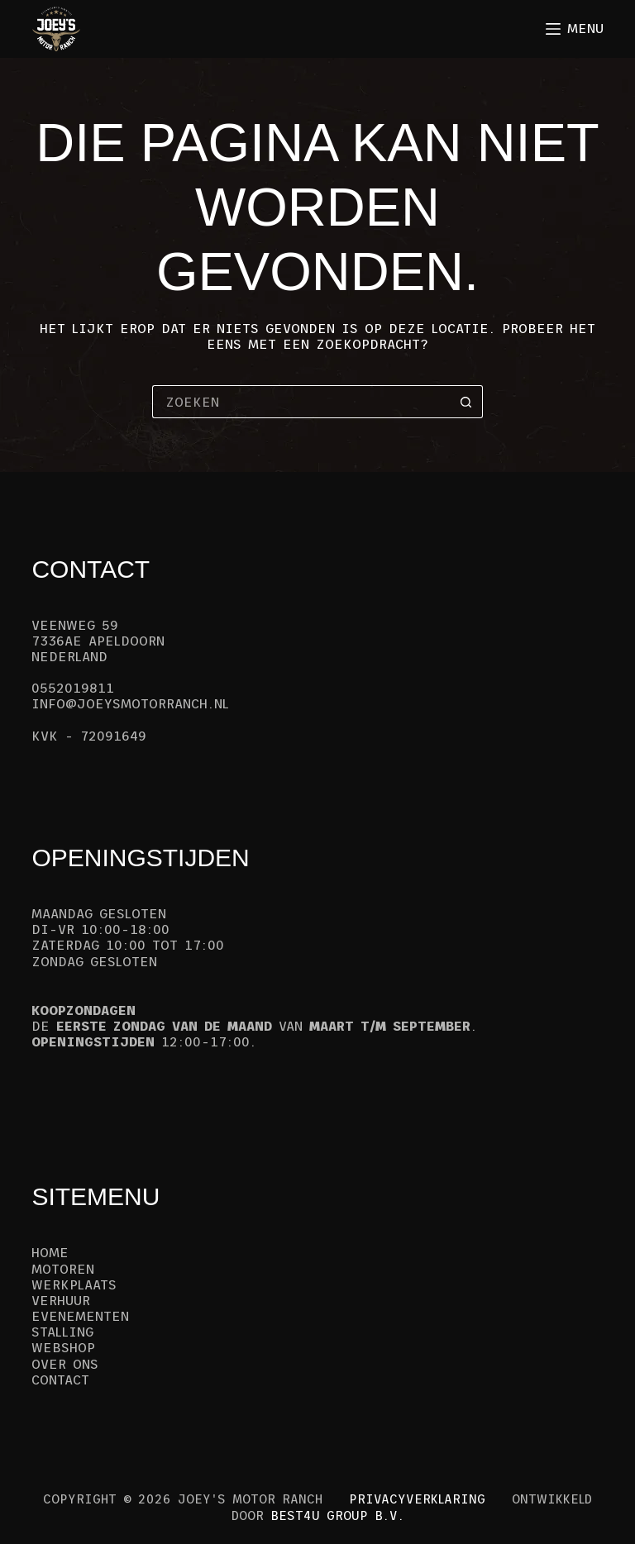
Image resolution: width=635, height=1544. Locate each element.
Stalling (62, 1331)
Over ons (64, 1363)
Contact (60, 1379)
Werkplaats (74, 1284)
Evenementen (80, 1315)
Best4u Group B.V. (337, 1515)
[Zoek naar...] (301, 401)
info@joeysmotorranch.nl (130, 703)
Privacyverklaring (417, 1499)
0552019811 (72, 687)
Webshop (63, 1347)
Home (50, 1252)
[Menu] (575, 28)
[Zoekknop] (466, 401)
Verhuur (60, 1300)
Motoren (62, 1268)
